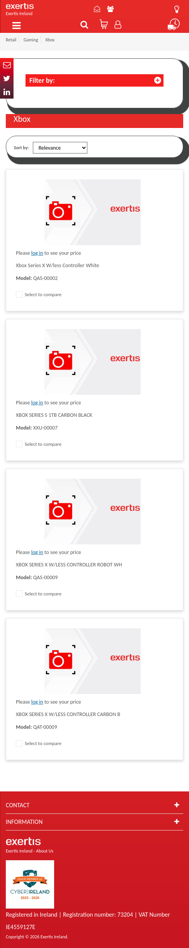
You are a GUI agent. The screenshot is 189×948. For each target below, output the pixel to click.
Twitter (7, 78)
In (7, 92)
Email (7, 65)
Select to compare (38, 294)
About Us (110, 9)
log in (37, 253)
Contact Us (97, 9)
